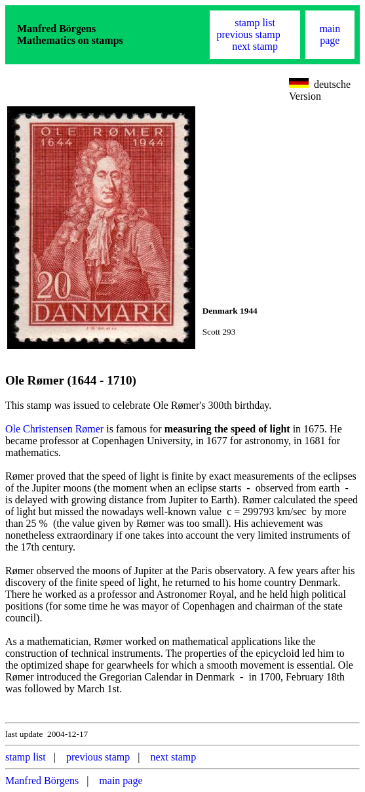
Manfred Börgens (42, 780)
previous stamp (248, 34)
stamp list (255, 22)
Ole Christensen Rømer (54, 428)
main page (329, 34)
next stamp (255, 46)
